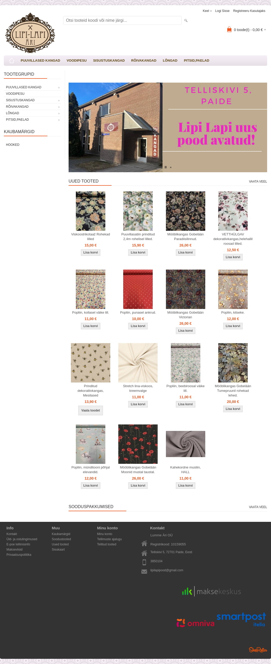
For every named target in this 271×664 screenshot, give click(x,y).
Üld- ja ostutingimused (21, 539)
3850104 (156, 561)
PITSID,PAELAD (196, 60)
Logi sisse (222, 11)
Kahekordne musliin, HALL (185, 469)
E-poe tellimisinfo (18, 544)
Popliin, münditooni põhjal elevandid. (90, 469)
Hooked (12, 145)
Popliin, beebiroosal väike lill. (185, 388)
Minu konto (104, 534)
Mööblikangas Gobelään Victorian (185, 315)
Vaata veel (258, 181)
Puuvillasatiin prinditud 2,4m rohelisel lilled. (138, 236)
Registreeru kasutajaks (249, 11)
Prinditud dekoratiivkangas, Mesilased (90, 390)
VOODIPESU (76, 60)
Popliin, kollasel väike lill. (90, 312)
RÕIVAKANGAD (143, 60)
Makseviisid (14, 549)
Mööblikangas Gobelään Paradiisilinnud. (185, 236)
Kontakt (11, 534)
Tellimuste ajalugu (109, 539)
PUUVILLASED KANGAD (40, 60)
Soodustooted (61, 539)
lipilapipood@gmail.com (166, 570)
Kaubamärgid (61, 534)
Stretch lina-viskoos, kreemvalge (138, 388)
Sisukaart (58, 549)
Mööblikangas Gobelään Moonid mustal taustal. (138, 469)
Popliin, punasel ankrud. (138, 312)
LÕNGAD (170, 60)
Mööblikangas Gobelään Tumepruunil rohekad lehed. (233, 390)
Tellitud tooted (106, 544)
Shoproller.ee (258, 649)
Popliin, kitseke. (233, 312)
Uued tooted (60, 544)
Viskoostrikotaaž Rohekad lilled (90, 236)
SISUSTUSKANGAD (109, 60)
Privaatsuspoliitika (18, 555)
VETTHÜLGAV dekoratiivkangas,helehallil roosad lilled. (233, 239)
